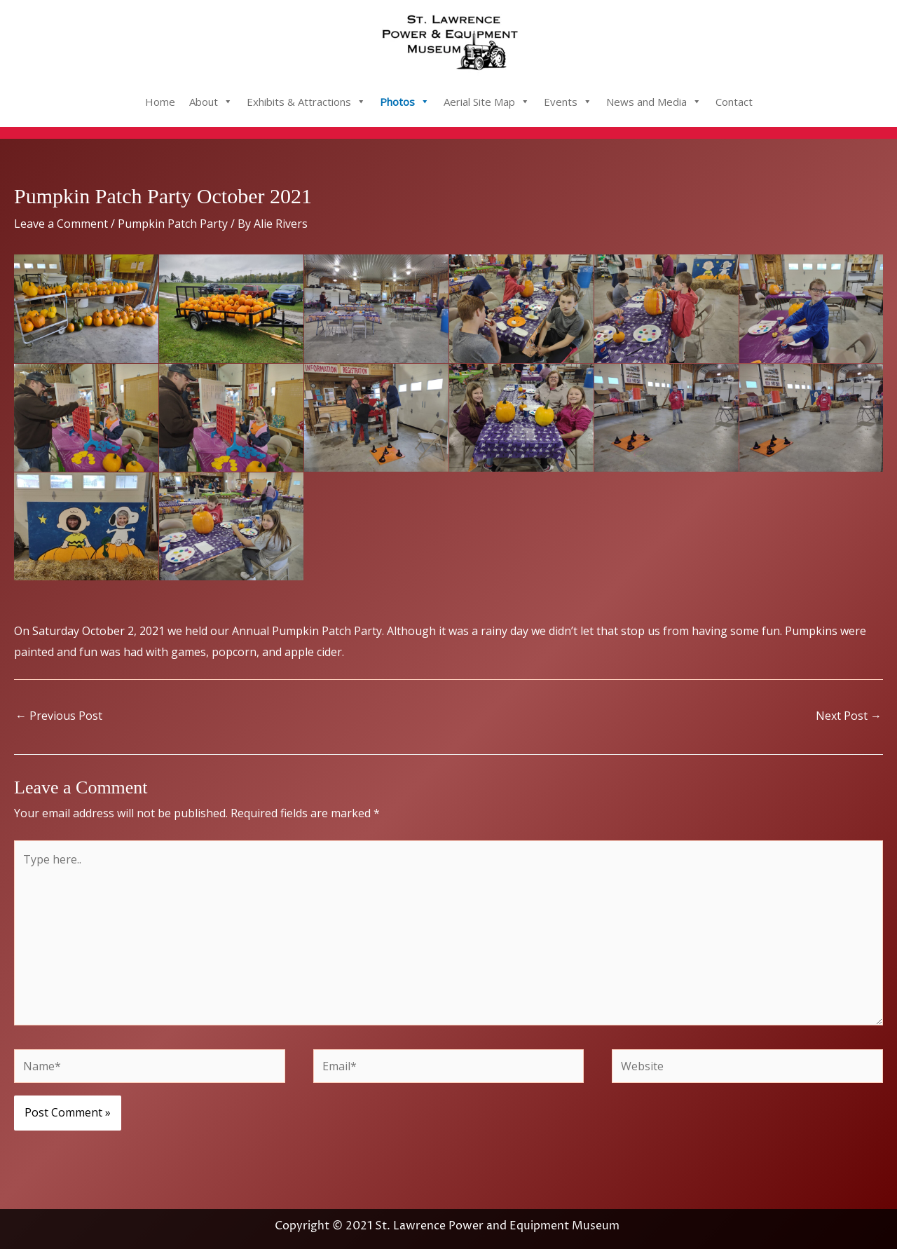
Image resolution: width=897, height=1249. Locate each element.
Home (160, 102)
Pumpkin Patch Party (173, 223)
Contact (734, 102)
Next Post (849, 715)
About (211, 102)
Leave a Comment (61, 223)
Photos (405, 102)
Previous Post (58, 715)
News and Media (653, 102)
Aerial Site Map (487, 102)
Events (568, 102)
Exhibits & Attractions (306, 102)
